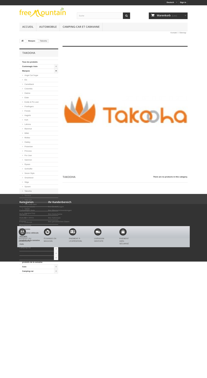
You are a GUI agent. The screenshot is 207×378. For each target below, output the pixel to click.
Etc (25, 80)
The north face (30, 204)
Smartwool (28, 178)
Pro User (28, 155)
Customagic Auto (30, 66)
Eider (26, 97)
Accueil (27, 26)
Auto (24, 267)
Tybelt (26, 209)
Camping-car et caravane (81, 26)
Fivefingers (29, 106)
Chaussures (27, 249)
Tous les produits (30, 62)
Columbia (28, 89)
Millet (26, 133)
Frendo (27, 111)
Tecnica (27, 195)
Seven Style (29, 173)
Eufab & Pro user (31, 102)
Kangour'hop (29, 213)
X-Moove (28, 222)
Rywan (27, 164)
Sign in (183, 2)
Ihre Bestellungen (56, 298)
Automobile (48, 26)
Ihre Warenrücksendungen (60, 301)
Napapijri (28, 231)
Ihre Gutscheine (55, 305)
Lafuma (27, 124)
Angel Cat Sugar (31, 75)
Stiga (26, 182)
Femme (25, 240)
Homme (25, 235)
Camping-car (27, 271)
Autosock (28, 227)
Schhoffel (28, 169)
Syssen (27, 186)
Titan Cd (27, 200)
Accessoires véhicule (31, 253)
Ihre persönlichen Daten (58, 313)
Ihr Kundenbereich (59, 293)
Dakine (27, 93)
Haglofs (27, 115)
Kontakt (173, 33)
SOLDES (26, 258)
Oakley (27, 142)
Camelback (29, 84)
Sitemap (182, 33)
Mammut (28, 129)
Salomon (28, 160)
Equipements (28, 244)
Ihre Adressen (54, 309)
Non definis (29, 218)
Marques (26, 71)
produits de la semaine (32, 262)
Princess (28, 151)
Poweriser (28, 146)
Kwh (26, 120)
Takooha (28, 191)
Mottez (27, 138)
